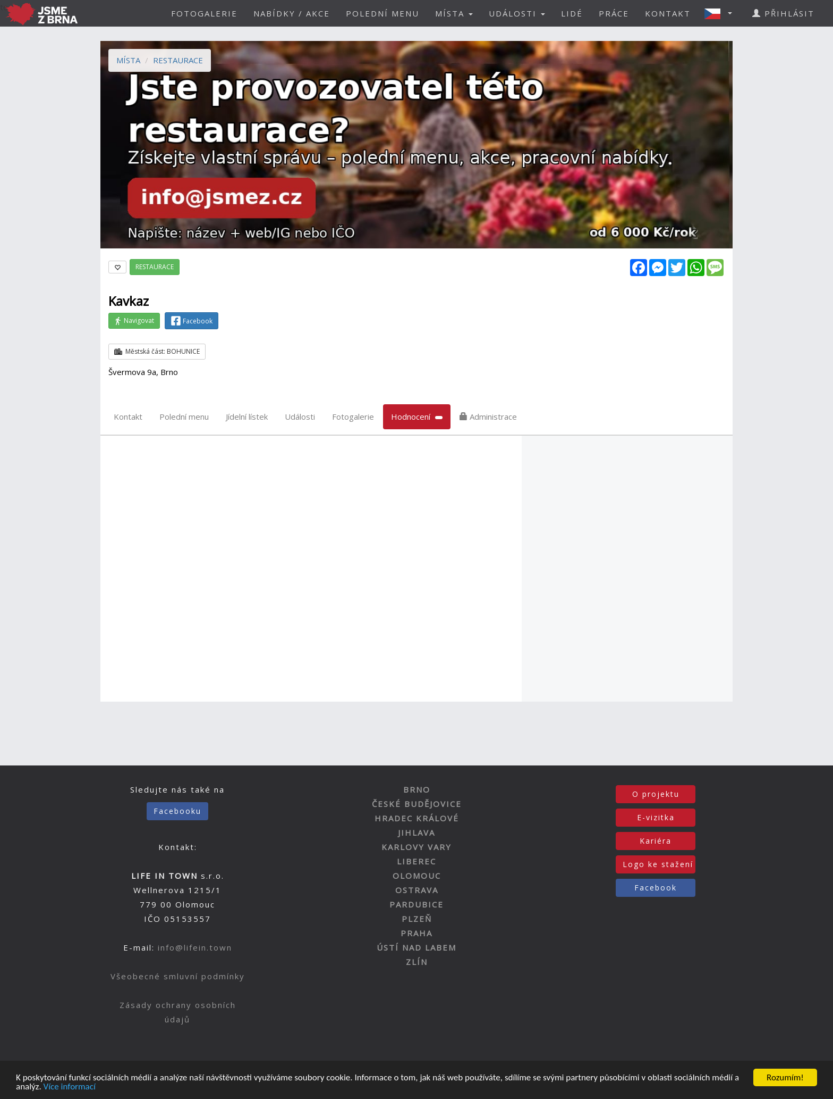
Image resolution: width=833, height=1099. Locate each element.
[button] (721, 13)
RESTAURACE (178, 60)
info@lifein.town (195, 947)
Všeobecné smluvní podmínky (177, 976)
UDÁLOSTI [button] (517, 13)
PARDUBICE (416, 904)
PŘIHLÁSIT (783, 13)
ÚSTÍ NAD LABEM (416, 947)
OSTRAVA (416, 890)
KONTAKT (668, 13)
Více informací (70, 1087)
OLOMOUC (417, 875)
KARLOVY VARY (416, 847)
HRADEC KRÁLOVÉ (417, 818)
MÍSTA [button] (454, 13)
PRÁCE (614, 13)
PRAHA (416, 933)
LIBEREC (416, 861)
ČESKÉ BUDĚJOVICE (417, 803)
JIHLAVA (416, 832)
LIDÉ (572, 13)
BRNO (416, 789)
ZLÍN (417, 961)
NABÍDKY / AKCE (291, 13)
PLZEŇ (417, 918)
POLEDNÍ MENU (382, 13)
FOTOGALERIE (204, 13)
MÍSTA (128, 60)
